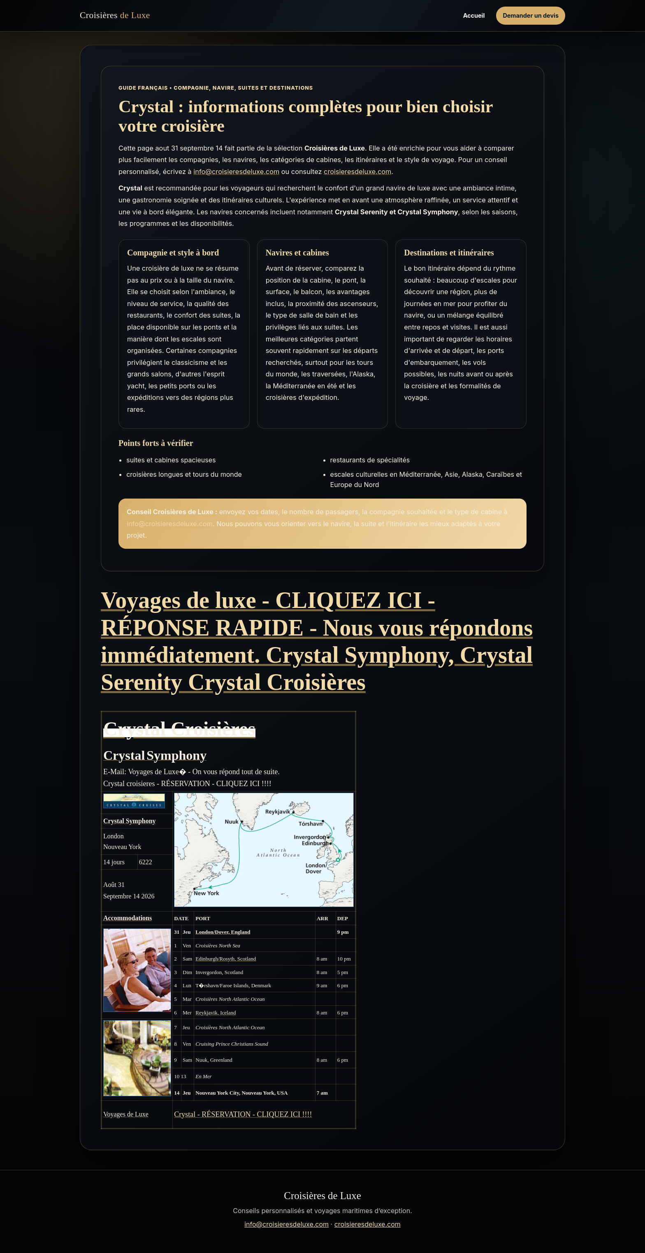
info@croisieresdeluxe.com (236, 171)
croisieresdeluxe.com (357, 171)
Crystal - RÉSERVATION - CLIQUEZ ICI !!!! (243, 1114)
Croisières (115, 15)
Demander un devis (531, 15)
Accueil (474, 15)
